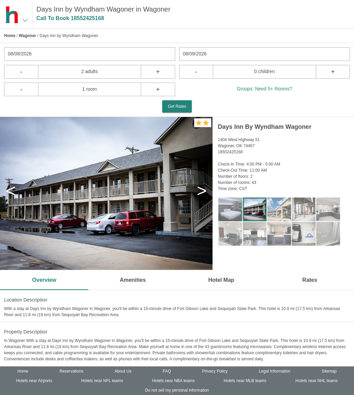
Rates (309, 280)
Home (9, 35)
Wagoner (27, 35)
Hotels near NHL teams (317, 380)
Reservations (71, 371)
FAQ (167, 371)
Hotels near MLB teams (245, 380)
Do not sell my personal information (177, 390)
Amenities (133, 280)
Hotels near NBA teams (173, 380)
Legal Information (274, 371)
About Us (123, 371)
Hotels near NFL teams (102, 380)
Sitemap (329, 371)
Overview (44, 280)
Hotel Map (221, 280)
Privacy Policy (214, 371)
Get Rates (177, 106)
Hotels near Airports (34, 380)
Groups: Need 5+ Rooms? (264, 88)
